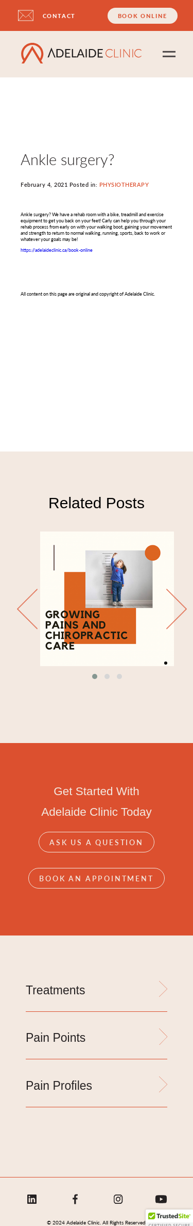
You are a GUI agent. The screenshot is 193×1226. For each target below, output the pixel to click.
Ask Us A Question (96, 842)
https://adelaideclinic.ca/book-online (57, 250)
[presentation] (27, 610)
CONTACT (59, 16)
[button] (95, 676)
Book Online (142, 16)
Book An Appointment (96, 878)
